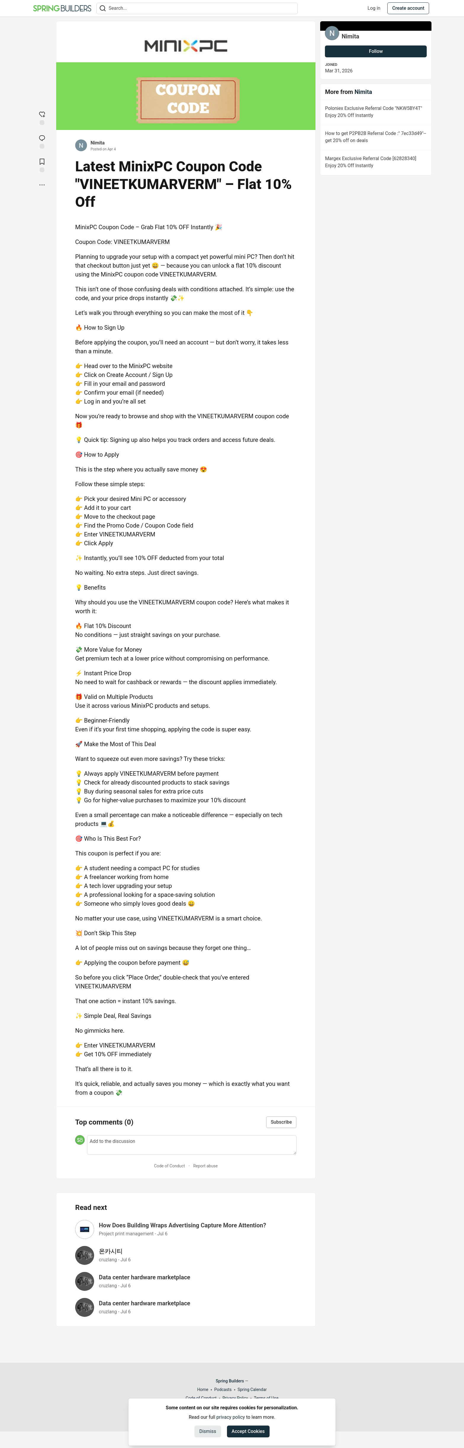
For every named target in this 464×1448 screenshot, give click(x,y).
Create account (408, 8)
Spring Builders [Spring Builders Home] (230, 1381)
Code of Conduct (169, 1166)
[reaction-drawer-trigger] (42, 117)
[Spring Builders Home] (62, 8)
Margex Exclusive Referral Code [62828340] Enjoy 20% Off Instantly (375, 163)
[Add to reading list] (42, 164)
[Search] (103, 8)
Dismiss (207, 1431)
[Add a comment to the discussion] (191, 1144)
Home (202, 1389)
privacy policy (230, 1417)
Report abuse (205, 1166)
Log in (374, 8)
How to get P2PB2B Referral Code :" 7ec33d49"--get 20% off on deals (375, 138)
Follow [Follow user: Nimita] (376, 51)
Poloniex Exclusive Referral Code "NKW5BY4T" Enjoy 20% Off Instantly (375, 112)
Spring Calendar (252, 1389)
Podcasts (223, 1389)
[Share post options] (42, 185)
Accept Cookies (248, 1431)
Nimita (98, 143)
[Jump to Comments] (42, 141)
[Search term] (197, 8)
